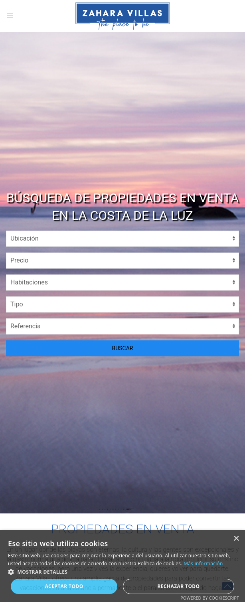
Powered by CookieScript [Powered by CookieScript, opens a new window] (209, 598)
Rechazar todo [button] (178, 586)
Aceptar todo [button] (64, 586)
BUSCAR (122, 348)
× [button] (236, 539)
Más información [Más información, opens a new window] (203, 563)
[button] (122, 572)
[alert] (122, 566)
